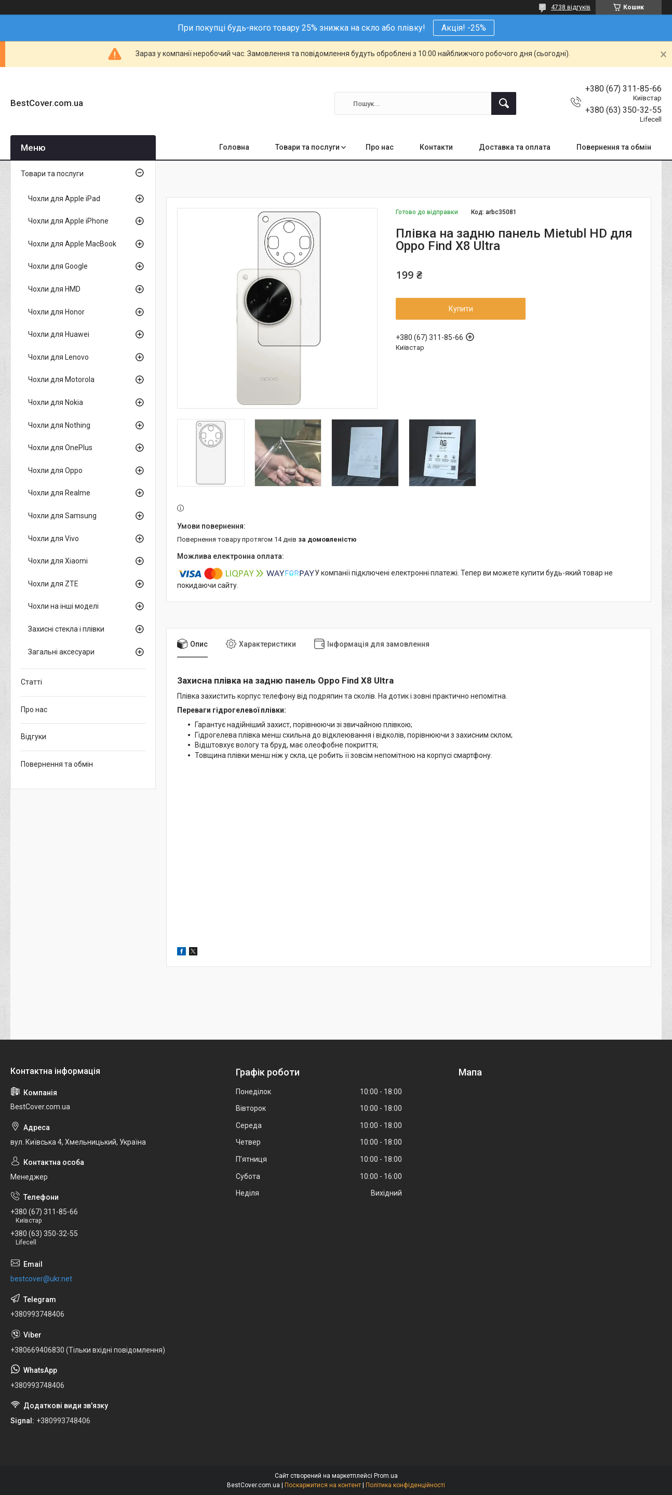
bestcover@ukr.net (41, 1279)
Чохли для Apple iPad (64, 198)
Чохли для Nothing (59, 425)
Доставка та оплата (514, 147)
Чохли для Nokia (55, 402)
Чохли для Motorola (61, 379)
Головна (234, 147)
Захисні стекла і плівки (66, 629)
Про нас (380, 147)
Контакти (436, 147)
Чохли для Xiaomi (58, 561)
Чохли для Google (58, 266)
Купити (461, 309)
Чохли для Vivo (53, 538)
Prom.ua (386, 1475)
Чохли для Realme (59, 493)
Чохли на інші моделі (63, 606)
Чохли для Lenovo (58, 357)
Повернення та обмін (613, 147)
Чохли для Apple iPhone (68, 221)
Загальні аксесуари (61, 652)
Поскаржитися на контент (323, 1485)
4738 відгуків (570, 7)
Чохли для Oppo (55, 470)
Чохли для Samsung (62, 516)
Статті (31, 682)
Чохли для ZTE (53, 584)
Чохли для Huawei (58, 334)
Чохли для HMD (54, 289)
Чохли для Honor (56, 312)
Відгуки (33, 736)
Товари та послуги (307, 147)
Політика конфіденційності (405, 1485)
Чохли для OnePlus (60, 447)
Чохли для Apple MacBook (72, 244)
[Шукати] (503, 103)
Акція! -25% (463, 28)
